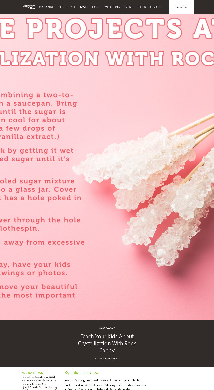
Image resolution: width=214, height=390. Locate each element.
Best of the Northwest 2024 (38, 377)
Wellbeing (112, 7)
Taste (84, 7)
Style (72, 7)
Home (96, 7)
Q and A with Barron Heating (40, 387)
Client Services (149, 7)
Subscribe (181, 7)
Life (61, 7)
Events (129, 7)
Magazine (46, 7)
